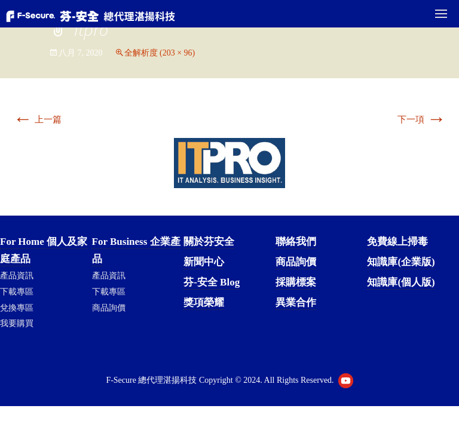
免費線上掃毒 (397, 241)
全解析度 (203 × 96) (159, 52)
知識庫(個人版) (400, 282)
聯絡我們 (296, 241)
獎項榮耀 (203, 302)
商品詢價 (109, 307)
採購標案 (296, 282)
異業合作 (296, 302)
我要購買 (16, 323)
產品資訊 (16, 275)
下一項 (421, 119)
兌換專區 (16, 307)
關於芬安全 (208, 241)
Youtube (345, 380)
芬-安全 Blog (211, 282)
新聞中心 (203, 262)
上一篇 (37, 119)
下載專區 (16, 291)
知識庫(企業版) (400, 262)
